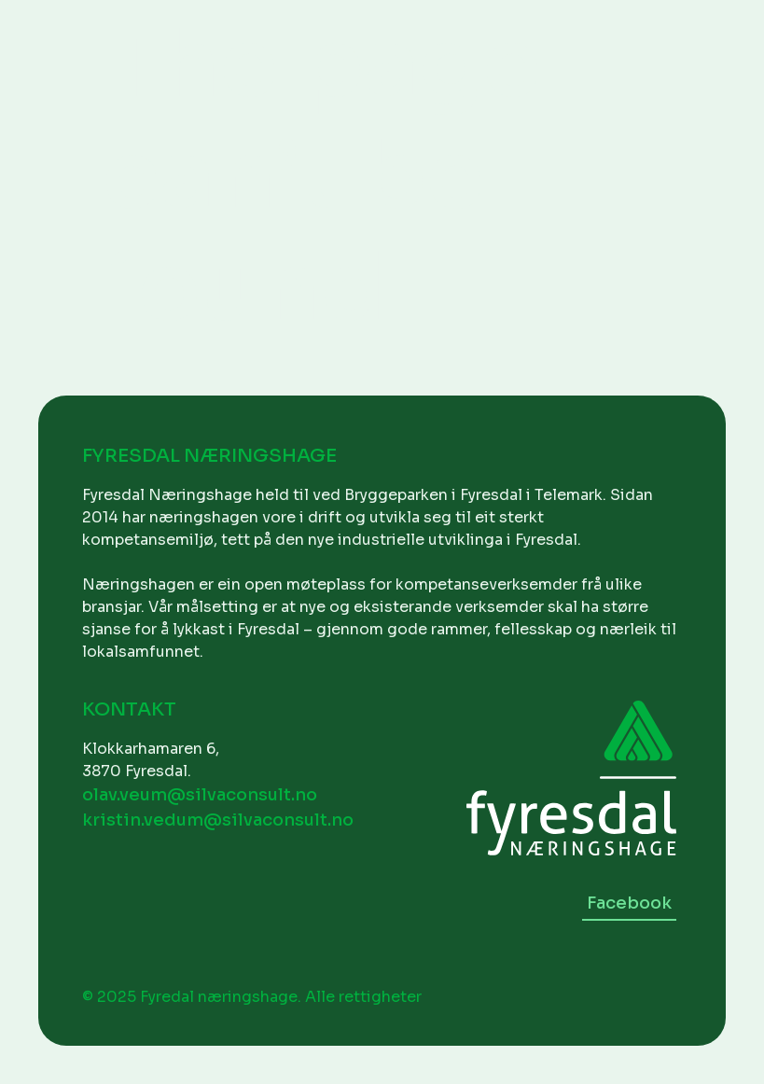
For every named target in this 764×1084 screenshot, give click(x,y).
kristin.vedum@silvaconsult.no (218, 820)
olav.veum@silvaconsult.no (199, 795)
